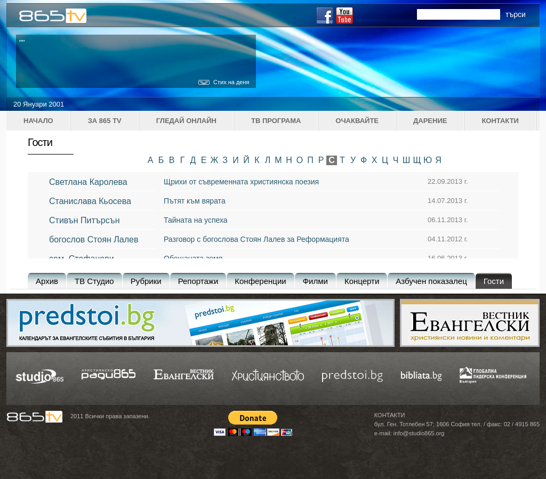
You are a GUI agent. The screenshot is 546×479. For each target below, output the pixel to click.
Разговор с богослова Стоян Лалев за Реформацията (256, 239)
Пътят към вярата (195, 201)
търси (515, 14)
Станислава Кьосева (90, 201)
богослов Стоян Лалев (93, 239)
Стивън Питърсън (84, 220)
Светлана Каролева (88, 181)
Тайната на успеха (196, 220)
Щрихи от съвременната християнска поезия (241, 181)
